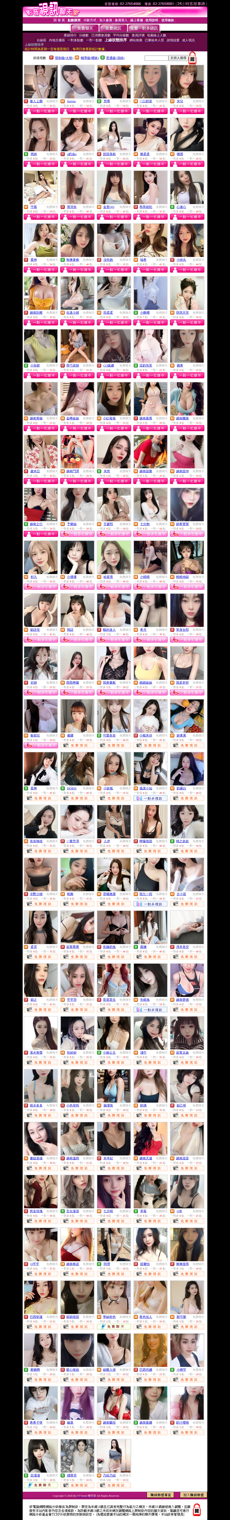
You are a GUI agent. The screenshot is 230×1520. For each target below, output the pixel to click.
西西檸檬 (72, 682)
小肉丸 (181, 260)
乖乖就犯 (145, 207)
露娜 (143, 947)
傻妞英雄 (36, 1158)
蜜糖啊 (35, 1370)
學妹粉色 (109, 1317)
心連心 (181, 207)
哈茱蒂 (108, 577)
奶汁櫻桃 (182, 1422)
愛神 (34, 260)
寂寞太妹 (182, 1052)
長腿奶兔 (109, 947)
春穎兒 (35, 735)
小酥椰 (145, 312)
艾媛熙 (108, 524)
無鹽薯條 (72, 260)
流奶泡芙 (145, 365)
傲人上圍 (36, 101)
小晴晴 (145, 577)
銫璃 (143, 1105)
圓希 (180, 365)
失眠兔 (145, 1000)
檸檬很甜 (145, 841)
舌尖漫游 (72, 1211)
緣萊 (70, 1422)
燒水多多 (36, 1105)
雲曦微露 (109, 894)
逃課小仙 (145, 788)
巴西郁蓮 (36, 1317)
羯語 (70, 630)
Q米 (179, 1211)
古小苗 (181, 894)
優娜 (70, 735)
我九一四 (145, 894)
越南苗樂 (145, 471)
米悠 (107, 471)
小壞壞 (72, 577)
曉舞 (70, 894)
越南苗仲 (182, 471)
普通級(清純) (115, 58)
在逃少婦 (72, 312)
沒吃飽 (108, 260)
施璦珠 (108, 1105)
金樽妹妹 (72, 418)
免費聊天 (52, 101)
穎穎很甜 (72, 1317)
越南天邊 (145, 1158)
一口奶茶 (145, 101)
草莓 (143, 1211)
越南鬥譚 (72, 471)
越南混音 (182, 1158)
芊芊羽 (72, 1000)
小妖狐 (108, 788)
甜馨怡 (145, 1264)
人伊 (107, 841)
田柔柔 (108, 312)
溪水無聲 (36, 1052)
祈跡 (34, 682)
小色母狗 (72, 1105)
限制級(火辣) (64, 58)
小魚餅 (35, 365)
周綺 (34, 154)
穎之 (34, 1000)
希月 (143, 630)
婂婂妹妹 (145, 682)
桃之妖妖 (182, 841)
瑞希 (143, 260)
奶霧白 (181, 788)
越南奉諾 (72, 1264)
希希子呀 (36, 1422)
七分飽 (145, 524)
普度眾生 (109, 1000)
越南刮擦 (36, 312)
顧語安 (35, 630)
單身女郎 (182, 630)
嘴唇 (180, 154)
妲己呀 (181, 1105)
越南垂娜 (145, 1422)
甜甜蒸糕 (109, 154)
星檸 (34, 788)
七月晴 (108, 1211)
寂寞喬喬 (72, 947)
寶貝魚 (72, 207)
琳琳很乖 (182, 1264)
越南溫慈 (72, 1158)
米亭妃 (108, 1158)
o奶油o (72, 154)
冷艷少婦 (36, 894)
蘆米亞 (35, 471)
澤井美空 (182, 947)
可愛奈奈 (109, 735)
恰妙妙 (72, 1052)
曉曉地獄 (182, 577)
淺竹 (143, 1052)
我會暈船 (109, 682)
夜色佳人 (145, 1317)
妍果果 (181, 735)
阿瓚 (107, 1264)
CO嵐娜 (108, 365)
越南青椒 (36, 418)
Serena (71, 101)
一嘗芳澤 (72, 841)
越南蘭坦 (109, 1422)
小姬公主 (109, 1052)
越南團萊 (182, 418)
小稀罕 (181, 1370)
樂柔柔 (145, 154)
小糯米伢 (145, 735)
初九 (34, 577)
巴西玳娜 (145, 1370)
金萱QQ (108, 207)
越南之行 (36, 524)
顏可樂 (181, 1317)
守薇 (34, 207)
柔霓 (34, 947)
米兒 (180, 101)
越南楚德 (182, 1000)
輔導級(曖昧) (90, 58)
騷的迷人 (109, 630)
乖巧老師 (72, 365)
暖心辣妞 (72, 1370)
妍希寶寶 (182, 524)
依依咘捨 (36, 841)
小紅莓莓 (109, 418)
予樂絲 (72, 524)
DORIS (72, 788)
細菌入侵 (109, 1370)
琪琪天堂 (182, 312)
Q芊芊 (35, 1264)
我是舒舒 (182, 682)
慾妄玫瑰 (36, 1211)
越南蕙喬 (145, 418)
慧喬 (107, 101)
